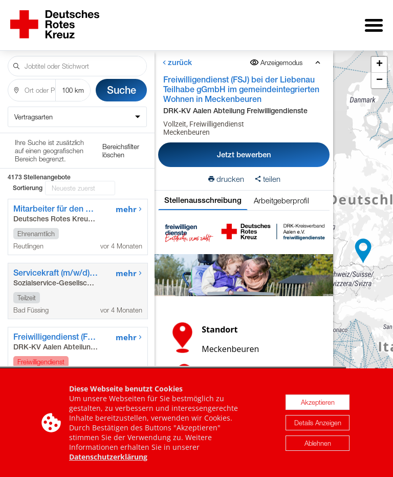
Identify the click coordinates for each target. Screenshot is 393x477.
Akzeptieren (318, 402)
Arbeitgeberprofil (281, 193)
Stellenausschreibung (203, 193)
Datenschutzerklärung (108, 457)
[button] (363, 247)
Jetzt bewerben (244, 147)
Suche (121, 83)
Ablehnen (317, 443)
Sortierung (27, 145)
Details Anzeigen (317, 423)
